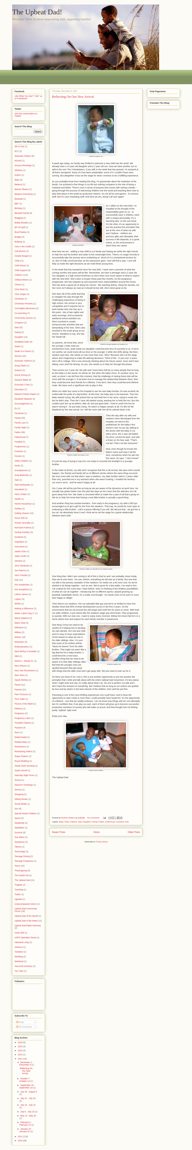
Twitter (18, 894)
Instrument (19, 546)
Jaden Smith (20, 556)
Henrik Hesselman (23, 504)
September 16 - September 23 (27, 1086)
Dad (80, 822)
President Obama (23, 723)
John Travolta (21, 575)
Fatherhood (110, 822)
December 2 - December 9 (26, 1063)
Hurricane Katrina (23, 527)
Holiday (18, 508)
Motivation (19, 642)
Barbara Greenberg (24, 194)
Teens (17, 866)
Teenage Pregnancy (24, 861)
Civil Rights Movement (25, 308)
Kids (127, 822)
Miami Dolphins (22, 618)
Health (18, 499)
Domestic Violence (23, 361)
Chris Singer (20, 294)
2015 (20, 1046)
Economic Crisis (22, 384)
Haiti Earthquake (22, 485)
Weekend (19, 961)
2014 (20, 1050)
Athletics (18, 170)
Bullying (18, 241)
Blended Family (22, 213)
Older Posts (134, 832)
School (18, 780)
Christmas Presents (24, 303)
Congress (19, 322)
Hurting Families (22, 532)
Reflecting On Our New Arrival (73, 96)
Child (66, 822)
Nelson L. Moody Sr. (24, 661)
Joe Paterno (20, 570)
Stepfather (19, 828)
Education (19, 389)
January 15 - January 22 (25, 1130)
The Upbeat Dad (22, 880)
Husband (120, 822)
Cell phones (20, 251)
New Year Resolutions (25, 670)
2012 (20, 1059)
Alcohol (18, 160)
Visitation (19, 952)
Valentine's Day (22, 942)
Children (73, 822)
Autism (18, 175)
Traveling (19, 889)
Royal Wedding (22, 761)
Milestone (19, 627)
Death (17, 346)
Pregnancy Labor (23, 718)
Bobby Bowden (22, 222)
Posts (20, 1022)
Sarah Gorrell (21, 770)
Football (18, 442)
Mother (18, 637)
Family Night (20, 427)
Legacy (18, 599)
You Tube (19, 971)
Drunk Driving (21, 375)
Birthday (18, 208)
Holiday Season (22, 513)
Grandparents (21, 470)
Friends (18, 456)
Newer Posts (58, 832)
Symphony (19, 842)
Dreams (18, 370)
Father (101, 822)
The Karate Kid (21, 875)
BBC (17, 203)
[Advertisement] (66, 76)
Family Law (20, 422)
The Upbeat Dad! (37, 12)
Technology (20, 851)
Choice (18, 284)
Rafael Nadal (21, 737)
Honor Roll (19, 518)
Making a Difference (24, 608)
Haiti (17, 480)
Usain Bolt (19, 933)
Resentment (20, 746)
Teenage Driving (22, 856)
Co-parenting (21, 313)
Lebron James (21, 594)
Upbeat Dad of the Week (26, 921)
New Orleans (21, 666)
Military (18, 632)
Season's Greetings (24, 785)
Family (94, 822)
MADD (18, 603)
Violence (18, 947)
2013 (20, 1054)
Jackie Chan (20, 551)
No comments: (93, 818)
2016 (20, 1042)
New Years (20, 675)
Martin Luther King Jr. (24, 613)
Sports (18, 818)
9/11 (17, 151)
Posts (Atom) (102, 842)
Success (18, 832)
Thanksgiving (21, 870)
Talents (18, 847)
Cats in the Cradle (23, 246)
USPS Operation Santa (25, 937)
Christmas (19, 299)
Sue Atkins (19, 837)
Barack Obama (21, 189)
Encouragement (22, 403)
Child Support (21, 270)
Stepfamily (19, 823)
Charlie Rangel (21, 256)
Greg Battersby (22, 475)
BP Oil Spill (20, 227)
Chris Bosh (20, 289)
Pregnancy (20, 713)
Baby (61, 822)
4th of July (19, 146)
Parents (18, 689)
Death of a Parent (23, 351)
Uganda (18, 899)
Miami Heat (20, 623)
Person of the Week (24, 704)
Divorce (18, 356)
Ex (16, 408)
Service (18, 789)
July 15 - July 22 (27, 1105)
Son (16, 808)
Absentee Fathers (23, 156)
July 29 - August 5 (28, 1092)
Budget (18, 237)
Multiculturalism (22, 646)
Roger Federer (21, 756)
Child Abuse (20, 265)
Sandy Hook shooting (24, 766)
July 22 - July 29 (27, 1098)
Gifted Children (21, 461)
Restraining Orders (23, 751)
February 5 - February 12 (25, 1123)
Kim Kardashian (22, 584)
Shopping (19, 794)
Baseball (19, 199)
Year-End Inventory (23, 966)
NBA (17, 656)
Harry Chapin (21, 494)
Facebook (19, 413)
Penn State (20, 699)
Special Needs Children (25, 813)
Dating (18, 332)
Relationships (21, 742)
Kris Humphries (22, 589)
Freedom (19, 451)
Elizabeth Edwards (23, 399)
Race (17, 732)
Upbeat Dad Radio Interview (28, 925)
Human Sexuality (22, 523)
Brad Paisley (20, 232)
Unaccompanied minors (26, 904)
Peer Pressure (21, 694)
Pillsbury (18, 708)
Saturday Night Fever (24, 775)
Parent (18, 685)
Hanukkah (19, 489)
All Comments (24, 1027)
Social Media (21, 804)
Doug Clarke (20, 365)
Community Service (24, 318)
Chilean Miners (21, 280)
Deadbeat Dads (22, 342)
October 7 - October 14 (25, 1079)
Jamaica (18, 561)
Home (96, 832)
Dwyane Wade (21, 380)
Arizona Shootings (23, 165)
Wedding (19, 956)
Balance (18, 184)
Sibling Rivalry (21, 799)
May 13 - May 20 (28, 1115)
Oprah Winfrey (21, 680)
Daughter (87, 822)
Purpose (18, 727)
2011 (20, 1136)
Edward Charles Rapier (25, 394)
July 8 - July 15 (27, 1111)
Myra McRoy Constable (25, 651)
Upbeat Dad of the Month (26, 916)
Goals (17, 465)
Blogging (19, 218)
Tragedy (18, 885)
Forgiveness (20, 446)
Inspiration (19, 542)
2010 (20, 1140)
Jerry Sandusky (22, 565)
